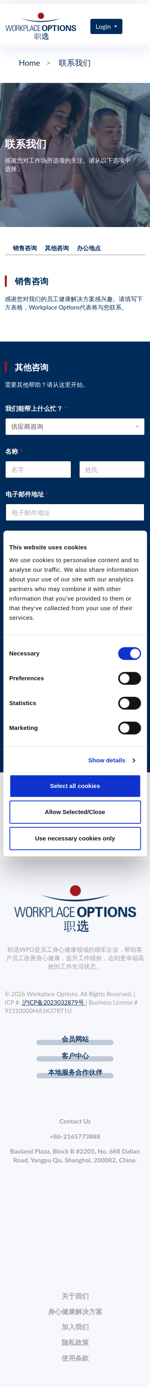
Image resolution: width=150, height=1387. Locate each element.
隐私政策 (75, 1342)
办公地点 (89, 247)
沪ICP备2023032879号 (54, 1002)
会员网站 (75, 1039)
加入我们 (75, 1327)
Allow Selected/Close (75, 811)
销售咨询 (25, 247)
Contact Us (75, 1121)
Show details (107, 760)
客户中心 (75, 1055)
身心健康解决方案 (75, 1311)
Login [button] (104, 26)
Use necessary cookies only (75, 838)
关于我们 (75, 1296)
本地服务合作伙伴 (75, 1072)
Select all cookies (75, 785)
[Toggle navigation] (139, 26)
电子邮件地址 (27, 494)
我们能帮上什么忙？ (36, 408)
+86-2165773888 (75, 1136)
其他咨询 (57, 247)
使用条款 (75, 1358)
